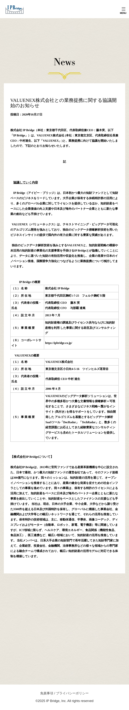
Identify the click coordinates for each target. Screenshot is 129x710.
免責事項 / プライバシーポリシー (64, 693)
